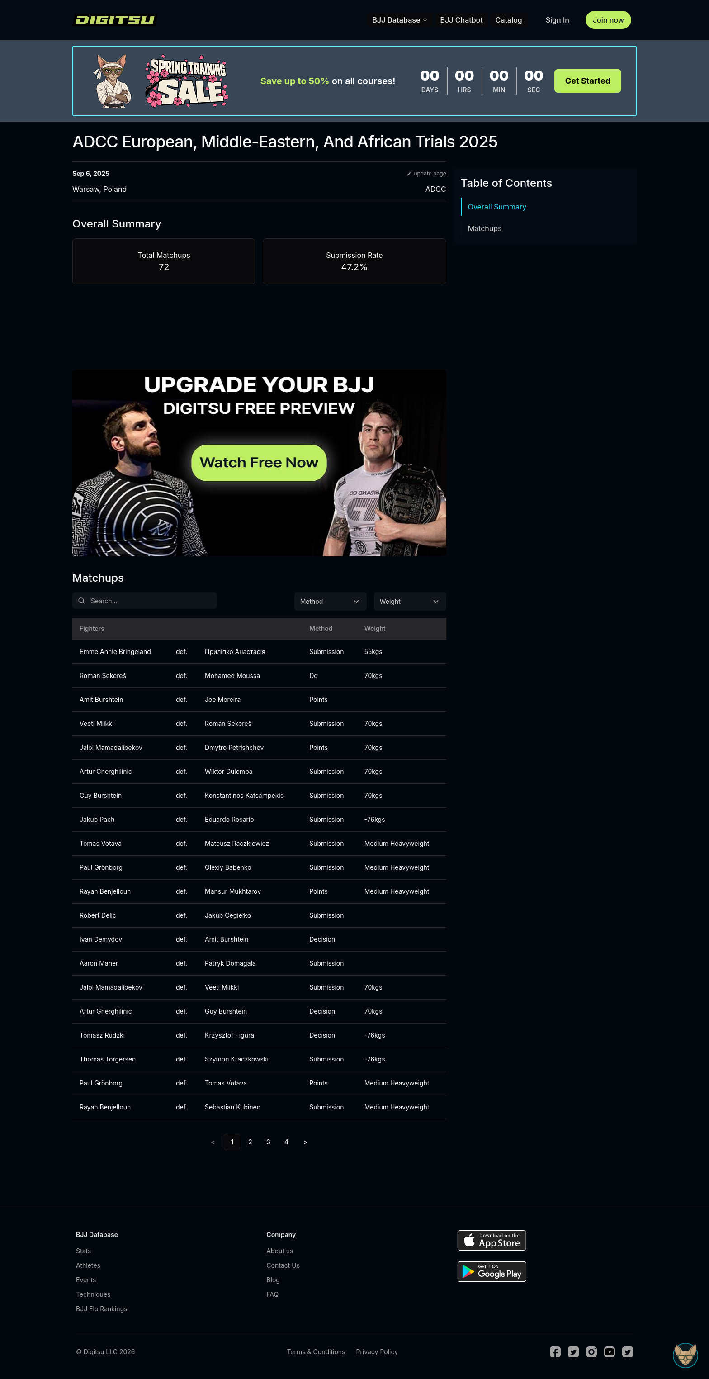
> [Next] (305, 1142)
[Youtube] (609, 1351)
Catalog (509, 19)
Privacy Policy (377, 1351)
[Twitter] (573, 1351)
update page (426, 173)
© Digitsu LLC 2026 (105, 1351)
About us (279, 1251)
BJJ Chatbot (461, 19)
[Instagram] (591, 1351)
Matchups (485, 228)
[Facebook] (555, 1351)
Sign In (557, 19)
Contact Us (283, 1265)
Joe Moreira (223, 699)
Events (86, 1280)
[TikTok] (627, 1351)
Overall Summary (497, 206)
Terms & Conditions (316, 1351)
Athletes (88, 1265)
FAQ (272, 1294)
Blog (273, 1280)
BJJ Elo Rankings (102, 1309)
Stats (83, 1251)
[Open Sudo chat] (685, 1355)
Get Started (587, 80)
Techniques (93, 1294)
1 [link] (232, 1142)
